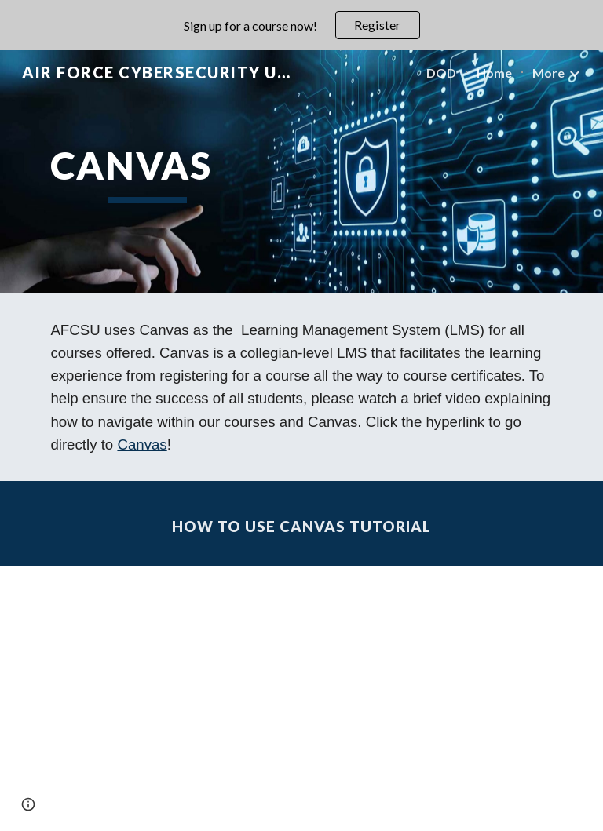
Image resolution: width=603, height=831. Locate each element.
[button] (28, 804)
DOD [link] (441, 72)
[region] (301, 25)
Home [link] (494, 72)
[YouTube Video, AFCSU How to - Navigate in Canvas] (301, 699)
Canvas (141, 444)
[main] (147, 172)
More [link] (548, 72)
